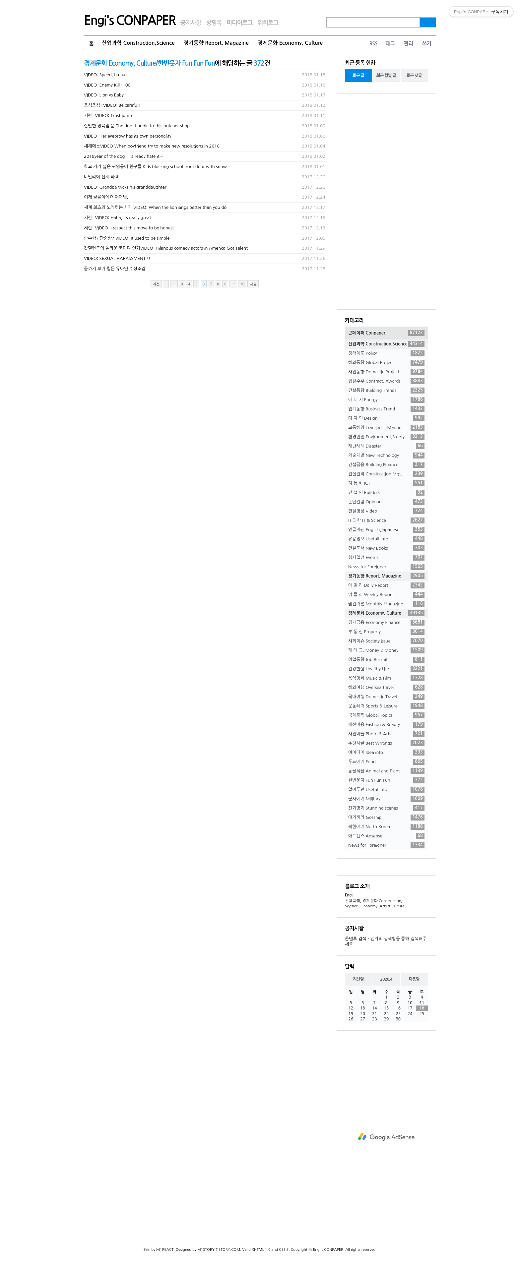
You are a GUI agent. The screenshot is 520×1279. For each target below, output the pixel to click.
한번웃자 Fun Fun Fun (386, 780)
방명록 (214, 23)
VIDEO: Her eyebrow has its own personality (127, 136)
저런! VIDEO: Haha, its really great (117, 217)
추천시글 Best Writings (386, 743)
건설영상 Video (386, 511)
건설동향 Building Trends (386, 391)
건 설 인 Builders (386, 493)
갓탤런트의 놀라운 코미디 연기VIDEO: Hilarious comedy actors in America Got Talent (166, 248)
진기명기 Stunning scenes (386, 808)
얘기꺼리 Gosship (386, 818)
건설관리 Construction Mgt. (386, 474)
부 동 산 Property (386, 632)
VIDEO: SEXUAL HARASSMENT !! (117, 258)
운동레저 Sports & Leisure (386, 706)
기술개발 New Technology (386, 455)
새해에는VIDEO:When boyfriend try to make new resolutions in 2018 (152, 146)
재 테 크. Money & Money (386, 650)
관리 (408, 43)
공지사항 (190, 23)
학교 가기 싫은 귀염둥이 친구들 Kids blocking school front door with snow (155, 166)
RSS (373, 43)
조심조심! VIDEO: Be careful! (112, 105)
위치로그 (268, 23)
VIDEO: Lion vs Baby (104, 95)
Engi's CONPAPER (129, 20)
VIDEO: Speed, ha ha (104, 75)
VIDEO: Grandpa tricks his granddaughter (125, 187)
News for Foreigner (386, 567)
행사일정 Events (386, 558)
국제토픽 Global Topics (386, 715)
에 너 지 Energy (386, 400)
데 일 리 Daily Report (386, 585)
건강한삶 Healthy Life (386, 669)
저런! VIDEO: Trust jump (108, 115)
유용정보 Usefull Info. (386, 539)
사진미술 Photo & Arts (386, 734)
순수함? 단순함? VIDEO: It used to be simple (126, 238)
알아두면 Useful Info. (386, 790)
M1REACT (164, 1249)
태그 (390, 43)
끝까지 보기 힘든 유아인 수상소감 (115, 269)
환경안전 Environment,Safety (386, 437)
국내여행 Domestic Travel (386, 697)
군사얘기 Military (386, 799)
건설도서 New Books (386, 548)
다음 (253, 283)
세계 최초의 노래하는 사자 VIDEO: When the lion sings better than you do (155, 207)
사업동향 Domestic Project (386, 372)
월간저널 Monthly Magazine (386, 604)
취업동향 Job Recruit (386, 660)
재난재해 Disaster (386, 446)
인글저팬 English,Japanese (386, 530)
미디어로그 (239, 23)
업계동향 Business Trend (386, 409)
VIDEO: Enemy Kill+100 (107, 85)
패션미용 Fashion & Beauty (386, 725)
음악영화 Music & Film (386, 678)
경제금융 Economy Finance (386, 623)
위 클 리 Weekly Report (386, 595)
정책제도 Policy (386, 353)
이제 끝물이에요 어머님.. (106, 197)
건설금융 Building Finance (386, 465)
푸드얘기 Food (386, 762)
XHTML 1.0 (261, 1249)
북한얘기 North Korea (386, 827)
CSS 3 (284, 1249)
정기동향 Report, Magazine (216, 42)
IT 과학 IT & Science (386, 520)
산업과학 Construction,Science (138, 42)
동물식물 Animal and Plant (386, 771)
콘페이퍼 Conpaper (386, 333)
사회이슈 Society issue (386, 641)
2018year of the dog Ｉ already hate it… (123, 156)
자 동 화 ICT (386, 483)
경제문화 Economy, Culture (290, 42)
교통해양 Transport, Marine (386, 428)
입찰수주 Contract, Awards (386, 381)
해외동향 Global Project (386, 363)
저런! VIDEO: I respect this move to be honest (129, 228)
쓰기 (426, 43)
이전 (156, 283)
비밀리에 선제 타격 (101, 177)
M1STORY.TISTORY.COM (218, 1249)
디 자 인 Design (386, 418)
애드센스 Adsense (386, 836)
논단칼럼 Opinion (386, 502)
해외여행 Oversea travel (386, 688)
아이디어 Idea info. (386, 753)
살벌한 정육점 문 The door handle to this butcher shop (137, 126)
